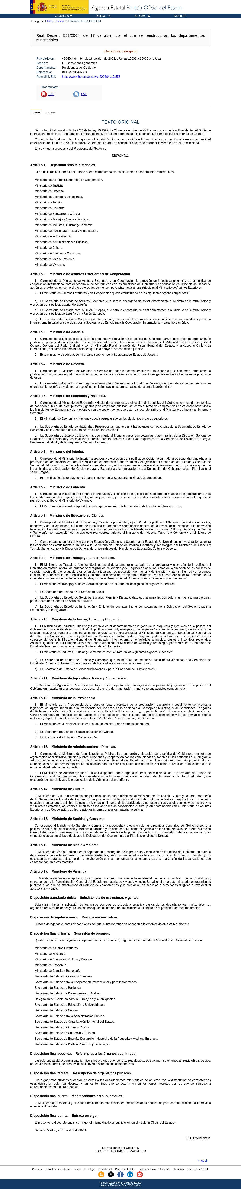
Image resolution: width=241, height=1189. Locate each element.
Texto (36, 112)
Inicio (50, 21)
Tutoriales (179, 1169)
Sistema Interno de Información (154, 1169)
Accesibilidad (105, 1169)
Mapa (77, 1169)
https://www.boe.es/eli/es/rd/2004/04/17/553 (91, 76)
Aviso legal (89, 1169)
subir (204, 1160)
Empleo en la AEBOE (198, 1169)
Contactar (37, 1169)
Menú (180, 15)
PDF (51, 94)
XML (84, 94)
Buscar (60, 21)
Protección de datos (125, 1169)
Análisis (50, 112)
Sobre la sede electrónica (58, 1169)
